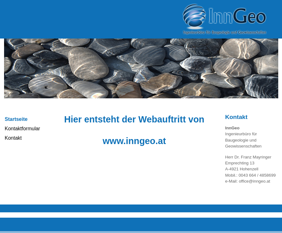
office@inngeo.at (254, 181)
